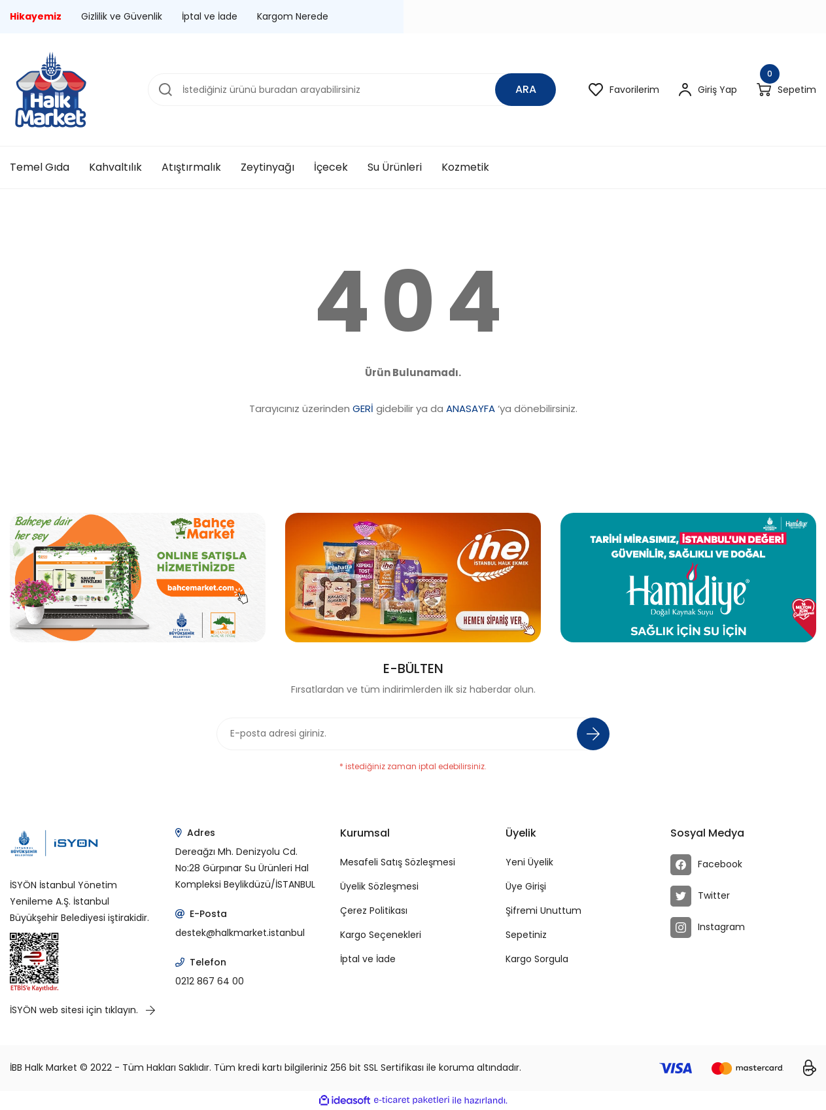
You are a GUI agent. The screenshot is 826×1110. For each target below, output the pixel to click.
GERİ (363, 408)
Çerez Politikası (373, 910)
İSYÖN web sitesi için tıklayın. (82, 1009)
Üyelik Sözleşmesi (379, 886)
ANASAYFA (470, 408)
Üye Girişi (526, 886)
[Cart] (786, 90)
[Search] (352, 89)
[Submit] (593, 734)
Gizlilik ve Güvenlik (121, 16)
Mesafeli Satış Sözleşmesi (397, 862)
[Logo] (51, 89)
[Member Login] (708, 90)
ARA (525, 89)
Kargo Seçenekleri (380, 934)
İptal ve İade (209, 16)
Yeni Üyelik (529, 862)
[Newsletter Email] (413, 734)
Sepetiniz (526, 934)
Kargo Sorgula (537, 958)
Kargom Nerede (292, 16)
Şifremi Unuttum (543, 910)
